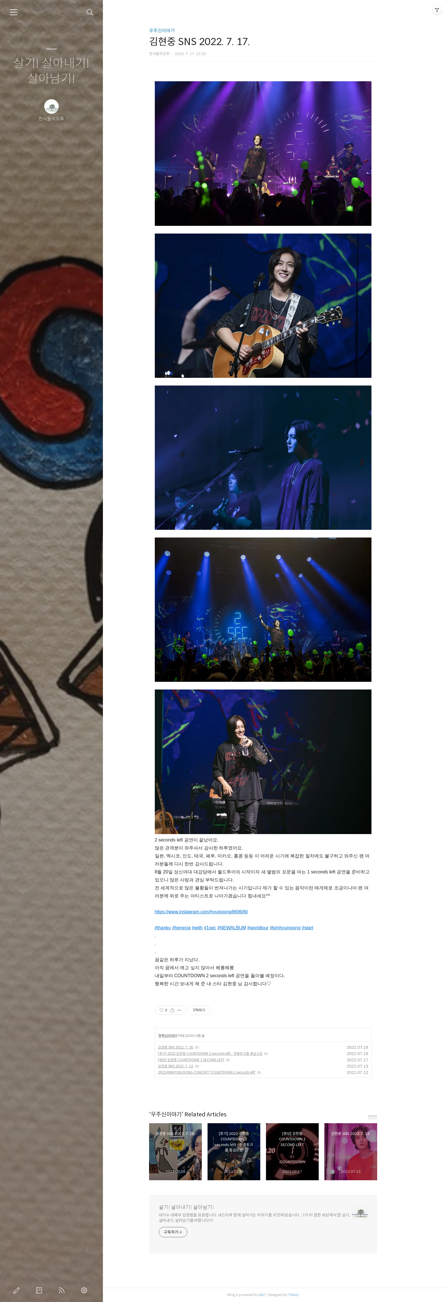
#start (319, 927)
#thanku (174, 927)
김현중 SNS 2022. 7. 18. (187, 1047)
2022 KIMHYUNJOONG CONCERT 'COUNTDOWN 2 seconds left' (218, 1072)
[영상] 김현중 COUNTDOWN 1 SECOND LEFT (203, 1060)
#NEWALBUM (243, 927)
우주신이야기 (173, 31)
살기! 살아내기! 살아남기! (51, 71)
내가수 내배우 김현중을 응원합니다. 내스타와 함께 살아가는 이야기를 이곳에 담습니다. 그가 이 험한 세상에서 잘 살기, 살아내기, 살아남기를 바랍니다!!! (266, 1217)
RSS (63, 1290)
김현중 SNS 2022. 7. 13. (187, 1066)
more (384, 1116)
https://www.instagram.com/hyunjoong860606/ (213, 911)
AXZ (274, 1295)
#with (209, 927)
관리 (85, 1290)
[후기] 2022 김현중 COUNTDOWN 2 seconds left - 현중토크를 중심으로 (222, 1053)
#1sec (222, 927)
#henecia (193, 927)
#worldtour (270, 927)
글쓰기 (18, 1290)
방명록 (40, 1290)
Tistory (305, 1295)
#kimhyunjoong (297, 927)
